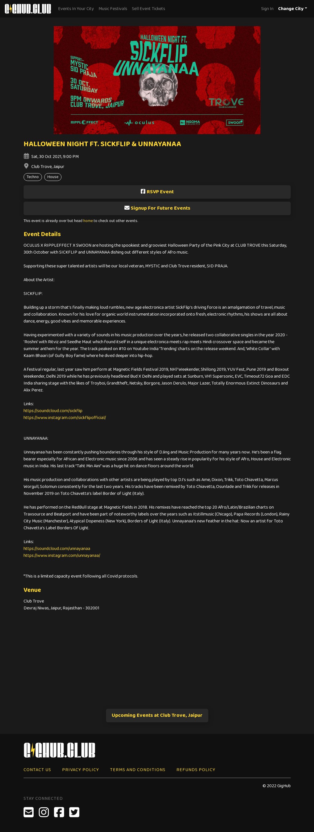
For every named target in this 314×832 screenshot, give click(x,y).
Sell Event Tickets (148, 9)
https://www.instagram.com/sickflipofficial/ (65, 418)
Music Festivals (113, 9)
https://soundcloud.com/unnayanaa (57, 549)
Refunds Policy (195, 770)
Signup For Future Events (157, 208)
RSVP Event (157, 191)
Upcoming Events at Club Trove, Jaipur (157, 715)
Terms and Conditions (137, 770)
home (88, 221)
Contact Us (37, 770)
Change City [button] (291, 9)
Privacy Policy (80, 770)
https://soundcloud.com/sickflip (53, 411)
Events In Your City (76, 9)
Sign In (267, 9)
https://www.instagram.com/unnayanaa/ (62, 555)
